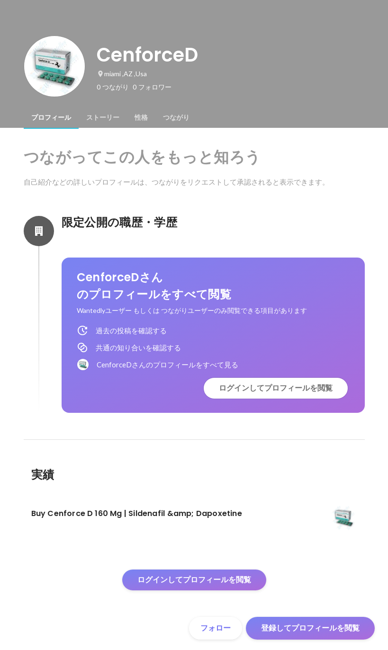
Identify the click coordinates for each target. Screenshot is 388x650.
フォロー (215, 628)
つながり (176, 117)
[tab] (51, 117)
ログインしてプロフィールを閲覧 (276, 388)
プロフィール (51, 117)
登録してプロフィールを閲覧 (310, 628)
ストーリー (102, 117)
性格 (141, 117)
